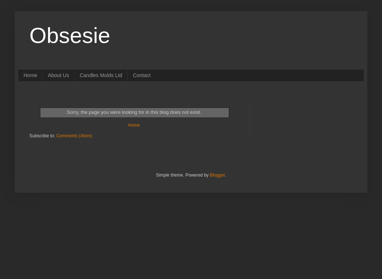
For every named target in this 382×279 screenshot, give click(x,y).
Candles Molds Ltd (101, 75)
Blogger (217, 175)
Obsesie (69, 35)
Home (30, 75)
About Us (58, 75)
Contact (142, 75)
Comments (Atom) (74, 135)
